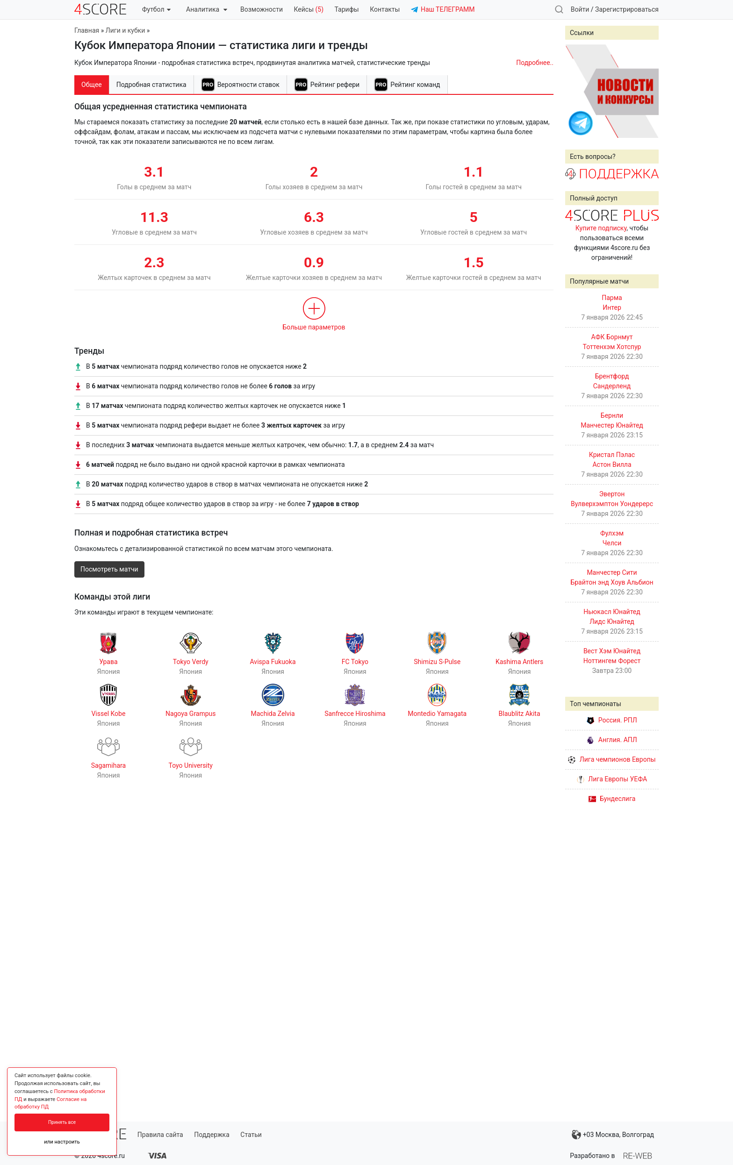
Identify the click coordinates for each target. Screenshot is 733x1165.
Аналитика (206, 9)
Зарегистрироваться (627, 9)
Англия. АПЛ (612, 739)
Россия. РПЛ (612, 720)
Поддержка (212, 1134)
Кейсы (308, 9)
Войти (580, 9)
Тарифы (347, 9)
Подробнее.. (534, 62)
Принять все (62, 1122)
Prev (577, 91)
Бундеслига (612, 798)
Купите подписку (601, 228)
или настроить (62, 1142)
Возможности (261, 9)
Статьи (251, 1134)
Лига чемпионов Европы (611, 759)
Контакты (385, 9)
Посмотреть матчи (109, 569)
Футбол (156, 9)
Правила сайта (160, 1134)
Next (646, 91)
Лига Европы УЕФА (612, 779)
